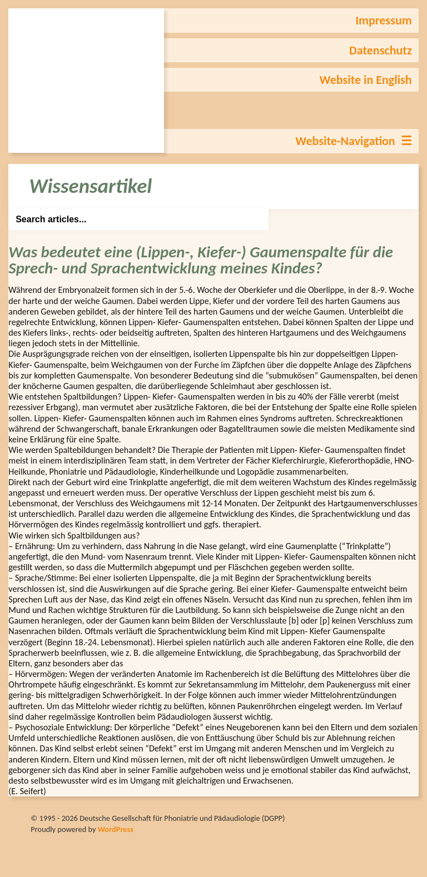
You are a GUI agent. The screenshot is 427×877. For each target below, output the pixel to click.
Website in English (366, 79)
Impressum (383, 20)
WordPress (115, 829)
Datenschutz (380, 50)
